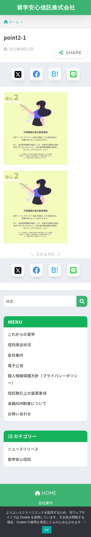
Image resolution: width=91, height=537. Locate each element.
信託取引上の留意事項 (27, 393)
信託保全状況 (19, 344)
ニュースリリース (23, 449)
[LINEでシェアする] (73, 74)
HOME (45, 493)
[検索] (81, 301)
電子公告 (15, 365)
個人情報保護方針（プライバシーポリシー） (43, 379)
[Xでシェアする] (18, 74)
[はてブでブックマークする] (55, 74)
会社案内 (15, 355)
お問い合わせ (19, 414)
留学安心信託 (19, 459)
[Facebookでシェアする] (36, 74)
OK (46, 530)
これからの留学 (21, 334)
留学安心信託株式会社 (46, 7)
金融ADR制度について (27, 403)
